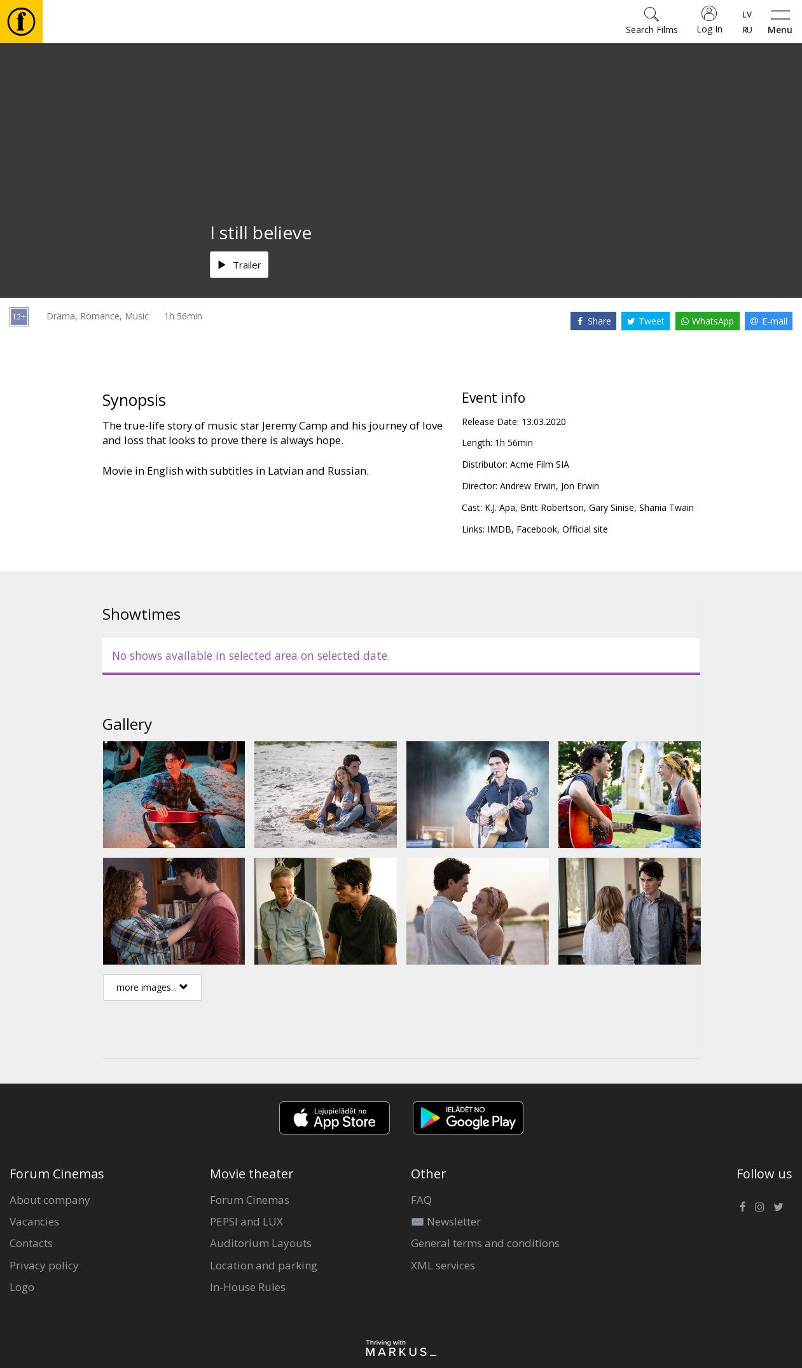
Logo (22, 1287)
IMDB (499, 529)
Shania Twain (666, 507)
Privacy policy (44, 1265)
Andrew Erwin (528, 486)
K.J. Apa (500, 507)
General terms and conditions (485, 1243)
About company (50, 1199)
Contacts (31, 1243)
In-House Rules (248, 1287)
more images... (152, 987)
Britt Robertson (552, 507)
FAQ (421, 1199)
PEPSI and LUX (246, 1221)
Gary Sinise (611, 507)
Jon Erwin (580, 486)
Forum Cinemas (249, 1199)
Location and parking (263, 1265)
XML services (443, 1265)
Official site (585, 529)
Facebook (536, 529)
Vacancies (34, 1221)
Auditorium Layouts (261, 1243)
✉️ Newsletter (446, 1221)
